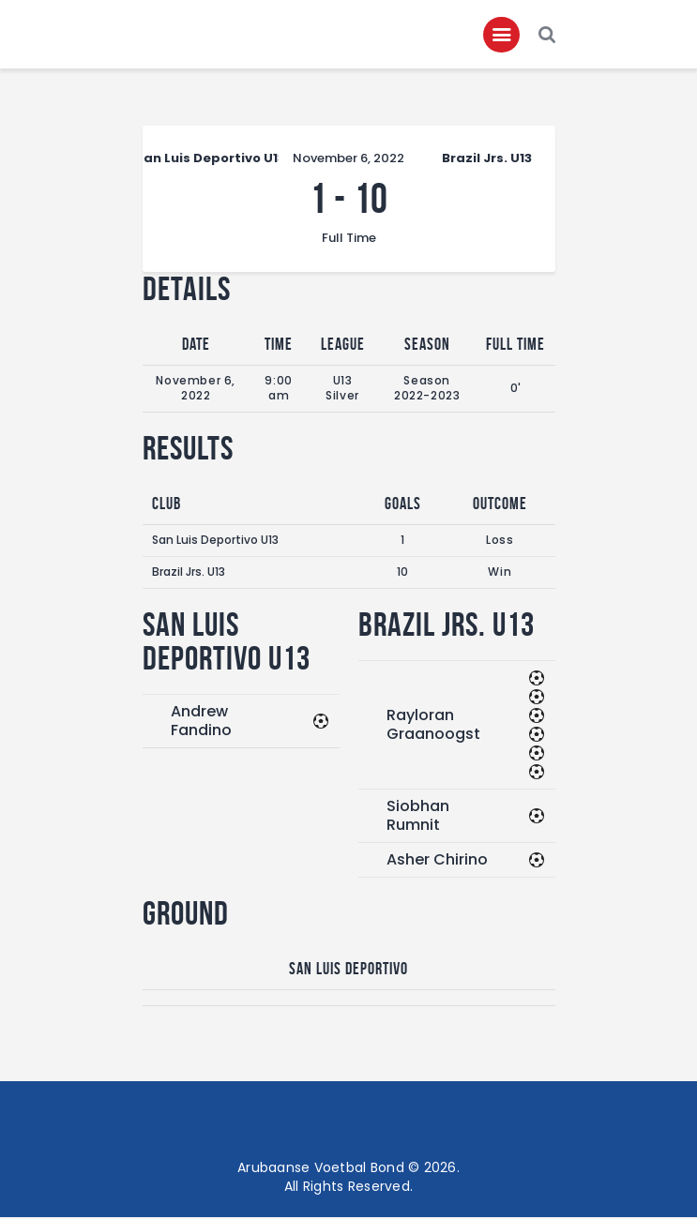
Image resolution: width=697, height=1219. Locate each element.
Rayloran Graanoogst (433, 725)
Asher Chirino (437, 860)
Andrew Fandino (201, 721)
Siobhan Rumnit (417, 816)
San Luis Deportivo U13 (215, 541)
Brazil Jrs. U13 (188, 573)
